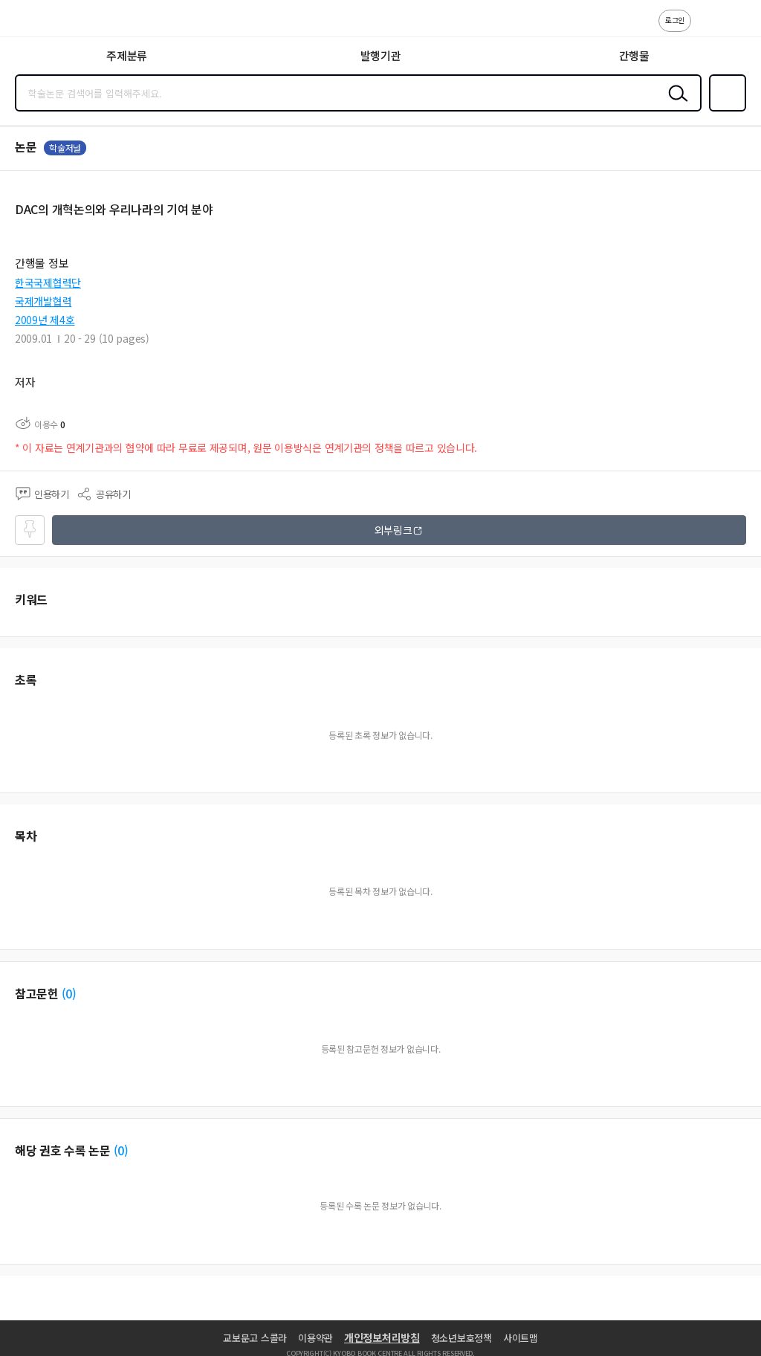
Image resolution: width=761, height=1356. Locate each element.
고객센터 (706, 28)
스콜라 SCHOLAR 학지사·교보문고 (45, 23)
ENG (738, 28)
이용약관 (315, 1338)
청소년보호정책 (461, 1338)
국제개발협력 (43, 301)
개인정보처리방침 (382, 1337)
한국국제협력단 (48, 282)
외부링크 (393, 530)
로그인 (674, 19)
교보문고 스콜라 (255, 1338)
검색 (674, 105)
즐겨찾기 (724, 110)
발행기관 (380, 55)
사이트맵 (520, 1338)
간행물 (634, 55)
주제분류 (126, 55)
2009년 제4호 (44, 319)
